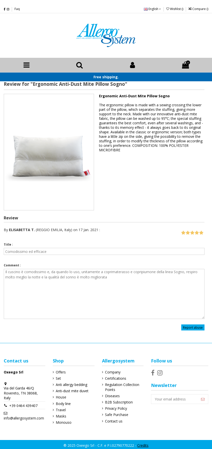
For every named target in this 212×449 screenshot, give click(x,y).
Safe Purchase (116, 414)
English (152, 9)
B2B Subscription (119, 402)
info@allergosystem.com (24, 418)
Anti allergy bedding (71, 384)
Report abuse (193, 327)
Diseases (112, 395)
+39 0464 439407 (23, 405)
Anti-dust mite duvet (72, 390)
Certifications (115, 378)
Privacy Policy (116, 408)
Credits (142, 445)
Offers (61, 372)
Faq (17, 9)
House (61, 397)
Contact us (113, 421)
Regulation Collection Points (122, 387)
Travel (61, 409)
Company (112, 372)
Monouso (64, 422)
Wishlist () (175, 9)
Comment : (12, 265)
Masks (61, 416)
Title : (8, 244)
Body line (63, 403)
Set (58, 378)
